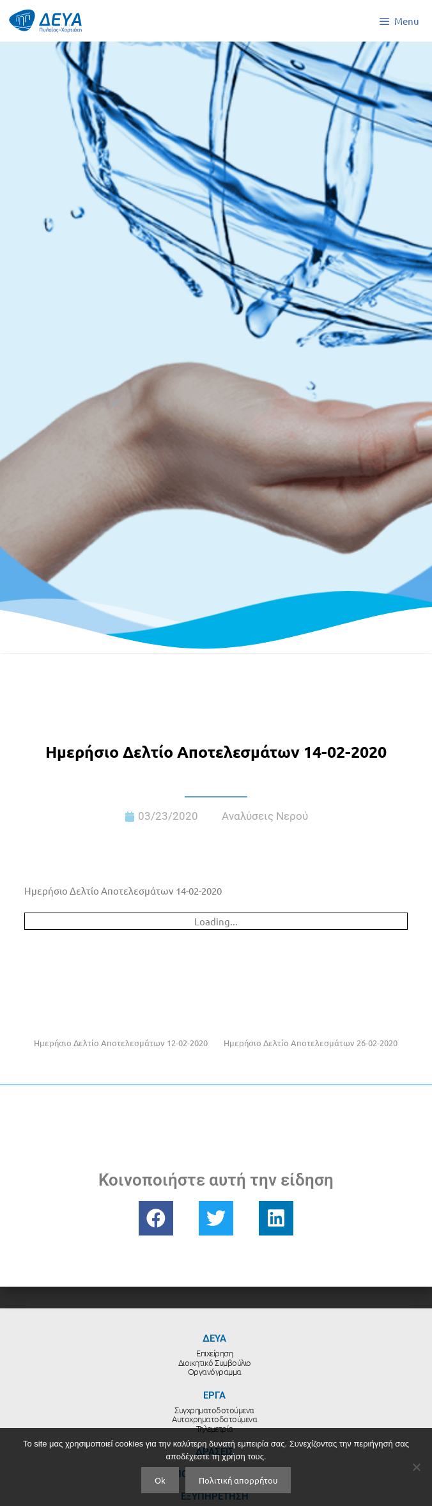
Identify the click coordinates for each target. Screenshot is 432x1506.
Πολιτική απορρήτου (238, 1480)
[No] (416, 1467)
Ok (160, 1480)
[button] (156, 1218)
